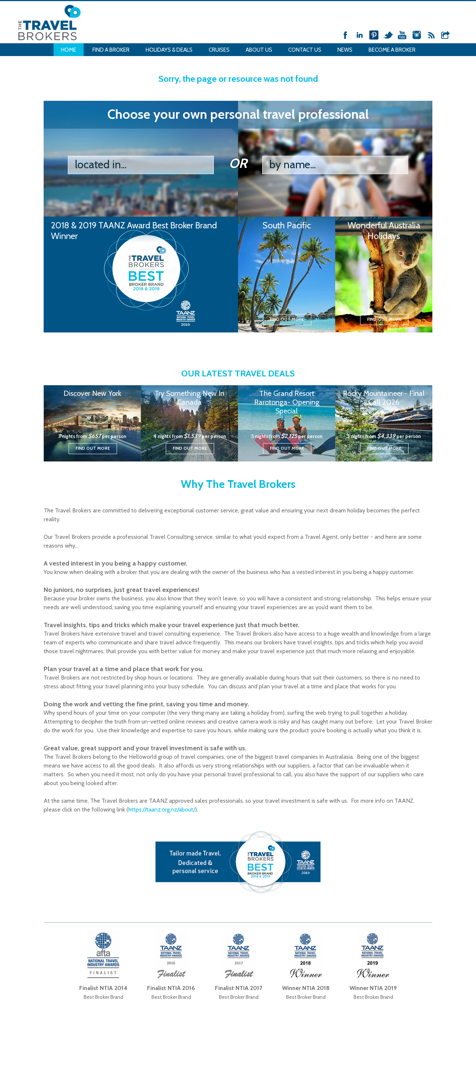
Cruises (219, 50)
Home (68, 50)
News (344, 50)
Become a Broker (392, 50)
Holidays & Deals (169, 50)
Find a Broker (110, 50)
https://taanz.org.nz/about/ (161, 809)
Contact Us (304, 50)
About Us (259, 50)
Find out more (287, 319)
